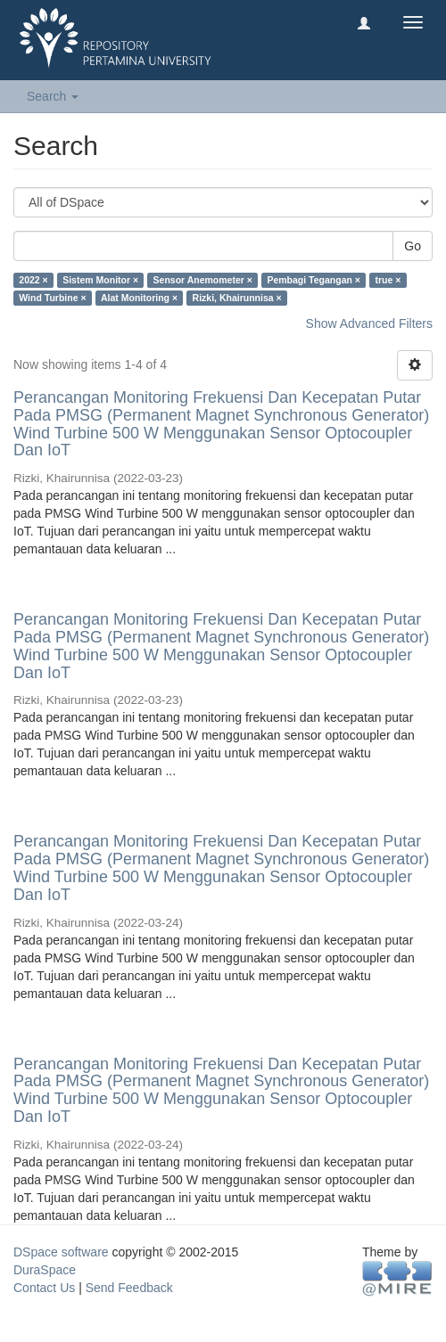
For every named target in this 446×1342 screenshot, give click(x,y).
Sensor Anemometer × (202, 279)
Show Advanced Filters (369, 323)
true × (388, 279)
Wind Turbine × (52, 297)
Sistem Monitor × (100, 279)
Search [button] (52, 96)
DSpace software (61, 1252)
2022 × (33, 279)
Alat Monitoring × (139, 297)
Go (412, 246)
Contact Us (44, 1288)
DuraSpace (44, 1270)
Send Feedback (129, 1288)
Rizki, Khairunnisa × (237, 297)
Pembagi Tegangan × (313, 279)
